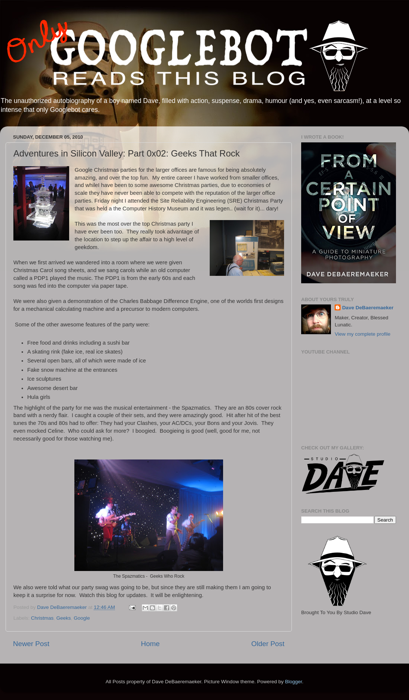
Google (82, 618)
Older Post (267, 644)
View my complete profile (362, 334)
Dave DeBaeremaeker (367, 307)
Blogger (293, 681)
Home (150, 644)
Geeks (64, 618)
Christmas (42, 618)
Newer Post (31, 644)
